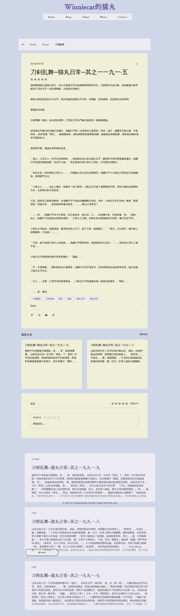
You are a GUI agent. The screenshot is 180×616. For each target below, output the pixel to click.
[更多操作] (137, 63)
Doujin (45, 44)
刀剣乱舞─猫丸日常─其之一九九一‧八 (112, 345)
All (22, 44)
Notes (33, 44)
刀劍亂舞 (59, 44)
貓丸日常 (81, 298)
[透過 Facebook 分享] (32, 315)
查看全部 (143, 334)
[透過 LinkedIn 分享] (46, 315)
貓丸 (70, 298)
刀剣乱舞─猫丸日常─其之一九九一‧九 (47, 345)
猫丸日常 (94, 298)
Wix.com (112, 503)
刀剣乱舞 (50, 298)
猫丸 (61, 298)
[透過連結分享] (53, 315)
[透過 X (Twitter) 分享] (39, 315)
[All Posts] (42, 552)
